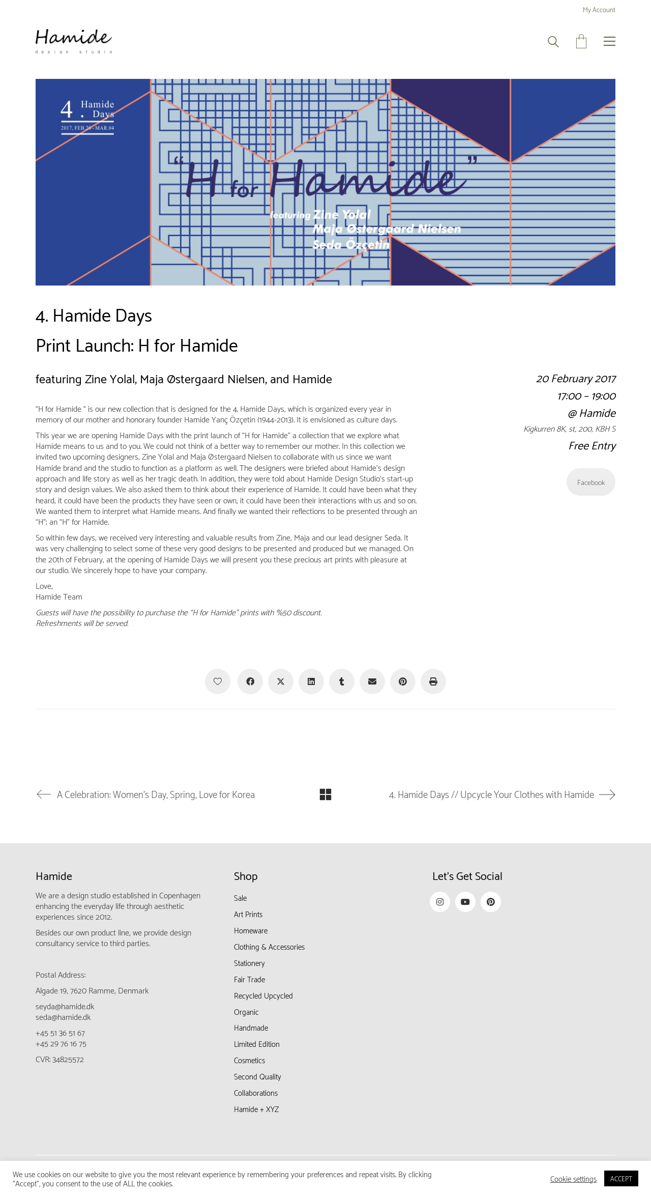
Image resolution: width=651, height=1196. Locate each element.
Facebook (591, 482)
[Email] (372, 681)
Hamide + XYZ (256, 1108)
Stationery (249, 962)
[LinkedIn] (311, 681)
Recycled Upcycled (263, 995)
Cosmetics (249, 1060)
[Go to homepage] (74, 41)
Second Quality (257, 1076)
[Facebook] (250, 681)
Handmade (251, 1027)
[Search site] (553, 42)
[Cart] (581, 41)
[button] (609, 41)
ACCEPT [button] (621, 1178)
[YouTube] (465, 902)
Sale (240, 897)
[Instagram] (440, 902)
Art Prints (248, 913)
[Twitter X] (280, 681)
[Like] (217, 681)
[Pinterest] (403, 681)
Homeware (251, 930)
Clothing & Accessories (269, 946)
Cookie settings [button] (573, 1178)
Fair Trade (249, 979)
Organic (246, 1011)
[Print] (433, 681)
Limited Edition (257, 1043)
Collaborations (256, 1092)
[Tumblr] (341, 681)
